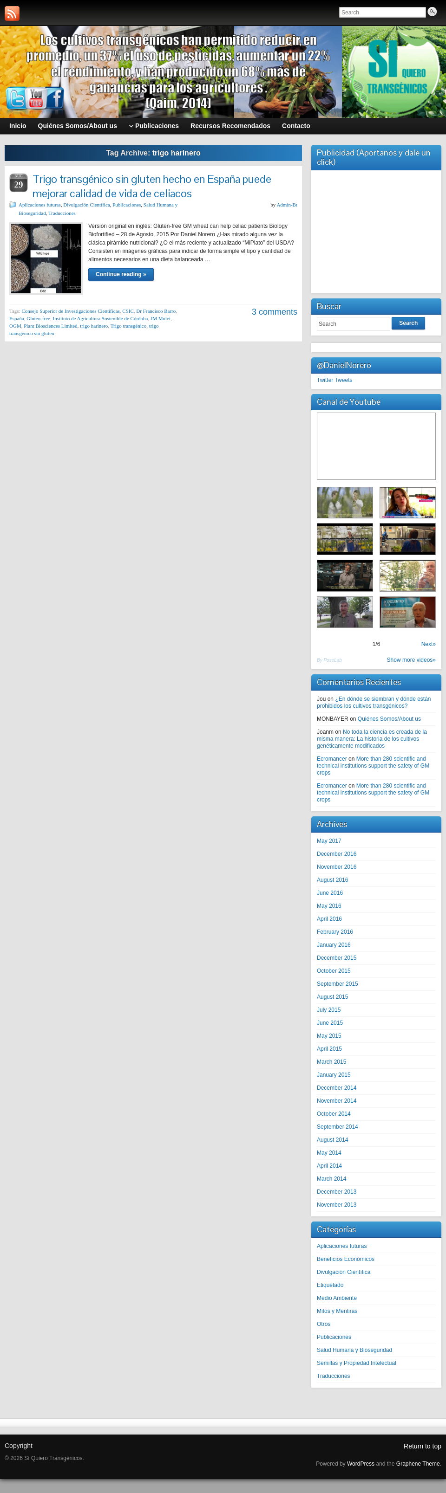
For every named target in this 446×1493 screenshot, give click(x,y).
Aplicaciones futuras (40, 204)
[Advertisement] (376, 231)
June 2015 (330, 1023)
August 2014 (332, 1140)
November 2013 (336, 1205)
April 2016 (329, 919)
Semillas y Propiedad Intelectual (356, 1363)
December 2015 (336, 958)
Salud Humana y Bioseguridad (354, 1350)
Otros (323, 1324)
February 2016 (335, 932)
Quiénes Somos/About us (389, 719)
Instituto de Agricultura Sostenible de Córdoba (100, 318)
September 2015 (337, 984)
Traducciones (62, 213)
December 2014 (336, 1088)
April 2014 (329, 1166)
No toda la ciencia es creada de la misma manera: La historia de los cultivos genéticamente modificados (372, 739)
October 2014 (334, 1114)
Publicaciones (126, 204)
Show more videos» (411, 660)
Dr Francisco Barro (156, 311)
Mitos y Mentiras (337, 1311)
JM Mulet (161, 318)
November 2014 (336, 1101)
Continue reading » (121, 274)
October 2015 (334, 971)
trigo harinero (94, 326)
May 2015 (329, 1036)
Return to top (422, 1446)
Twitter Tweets (334, 380)
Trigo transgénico (129, 326)
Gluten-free (38, 318)
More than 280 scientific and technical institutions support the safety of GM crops (373, 766)
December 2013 (336, 1192)
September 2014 (337, 1127)
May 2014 (329, 1153)
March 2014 (331, 1179)
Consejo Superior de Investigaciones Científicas (70, 311)
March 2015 (331, 1062)
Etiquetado (330, 1285)
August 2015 (332, 997)
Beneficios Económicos (345, 1259)
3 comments (274, 312)
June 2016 (330, 893)
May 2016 (329, 906)
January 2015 (334, 1075)
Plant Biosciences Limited (50, 326)
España (16, 318)
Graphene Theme (418, 1464)
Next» (428, 644)
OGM (15, 326)
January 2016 (334, 945)
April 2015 (329, 1049)
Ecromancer (332, 759)
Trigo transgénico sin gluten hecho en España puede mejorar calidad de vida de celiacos (152, 186)
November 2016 (336, 867)
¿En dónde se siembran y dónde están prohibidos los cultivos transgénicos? (374, 702)
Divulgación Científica (86, 204)
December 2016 (336, 854)
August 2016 (332, 880)
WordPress (360, 1464)
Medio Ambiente (337, 1298)
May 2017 (329, 841)
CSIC (127, 311)
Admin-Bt (286, 204)
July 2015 (329, 1010)
